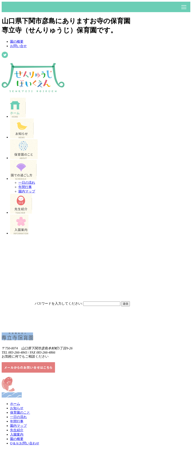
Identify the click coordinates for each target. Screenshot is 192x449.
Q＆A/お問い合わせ (24, 443)
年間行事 (25, 187)
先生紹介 (16, 430)
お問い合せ (18, 46)
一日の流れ (26, 182)
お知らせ (16, 408)
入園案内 (16, 434)
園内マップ (26, 191)
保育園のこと (20, 412)
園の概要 (16, 41)
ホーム (15, 403)
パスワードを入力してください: (58, 303)
